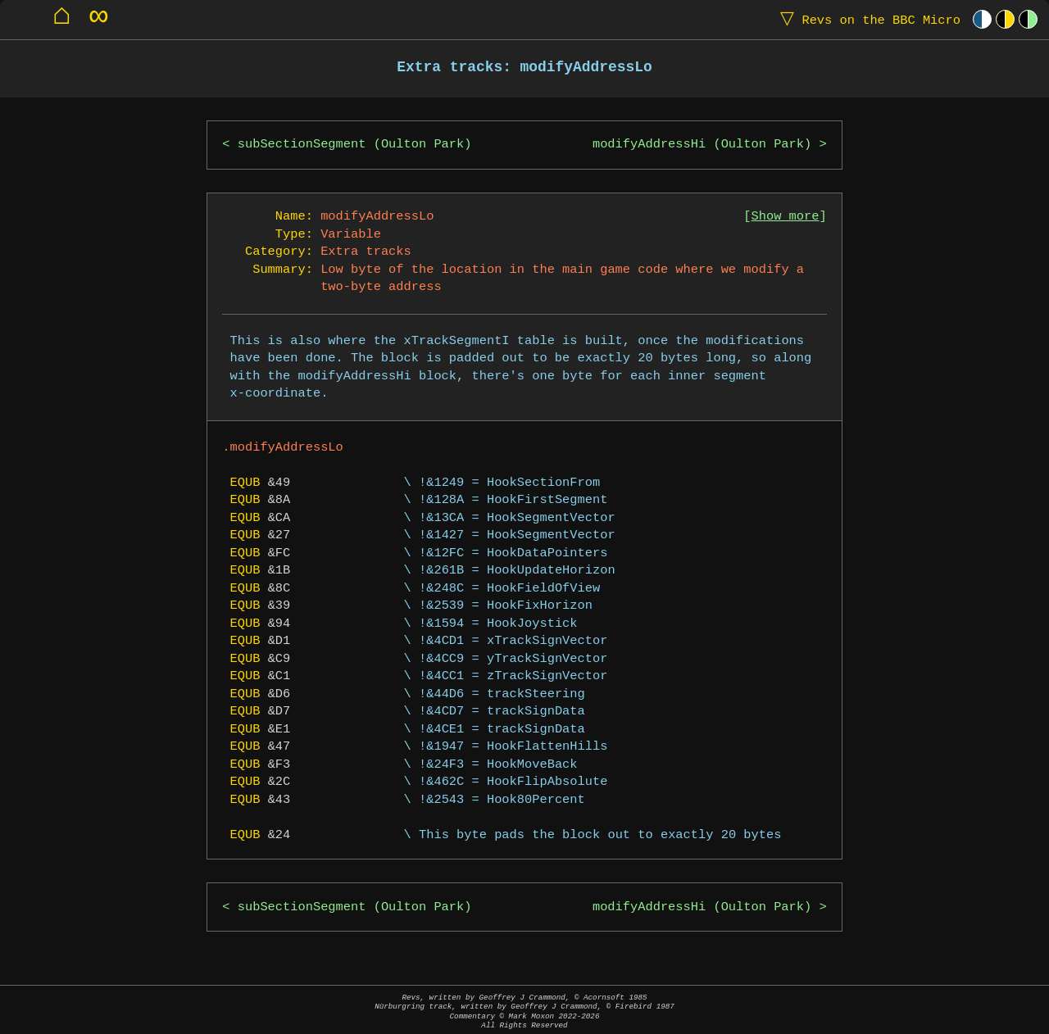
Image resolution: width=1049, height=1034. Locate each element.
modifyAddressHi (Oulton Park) (702, 144)
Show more (786, 216)
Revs (866, 19)
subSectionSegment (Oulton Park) (355, 144)
